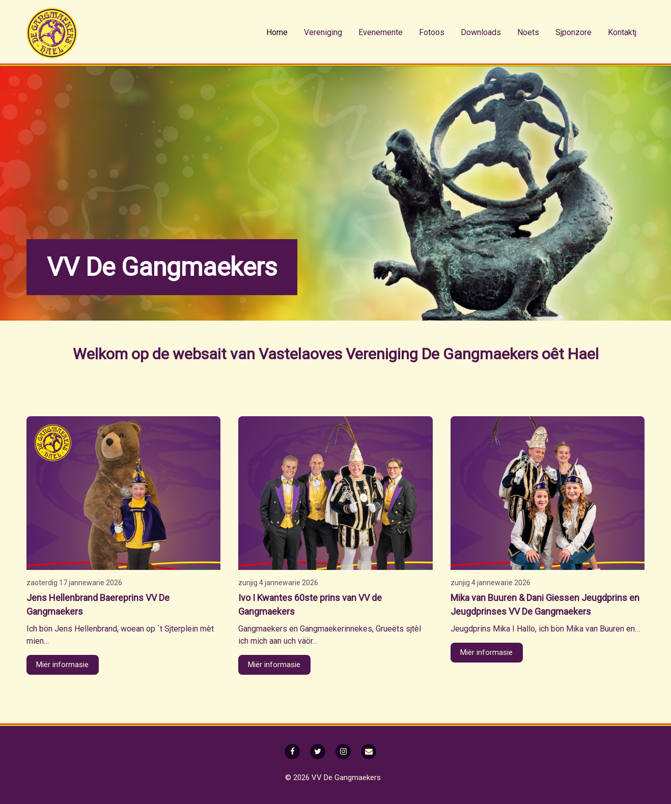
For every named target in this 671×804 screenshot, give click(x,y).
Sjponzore (573, 32)
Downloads (481, 32)
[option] (335, 193)
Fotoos (431, 32)
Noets (528, 32)
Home (277, 32)
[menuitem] (277, 32)
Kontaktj (622, 32)
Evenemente (380, 32)
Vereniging (323, 32)
